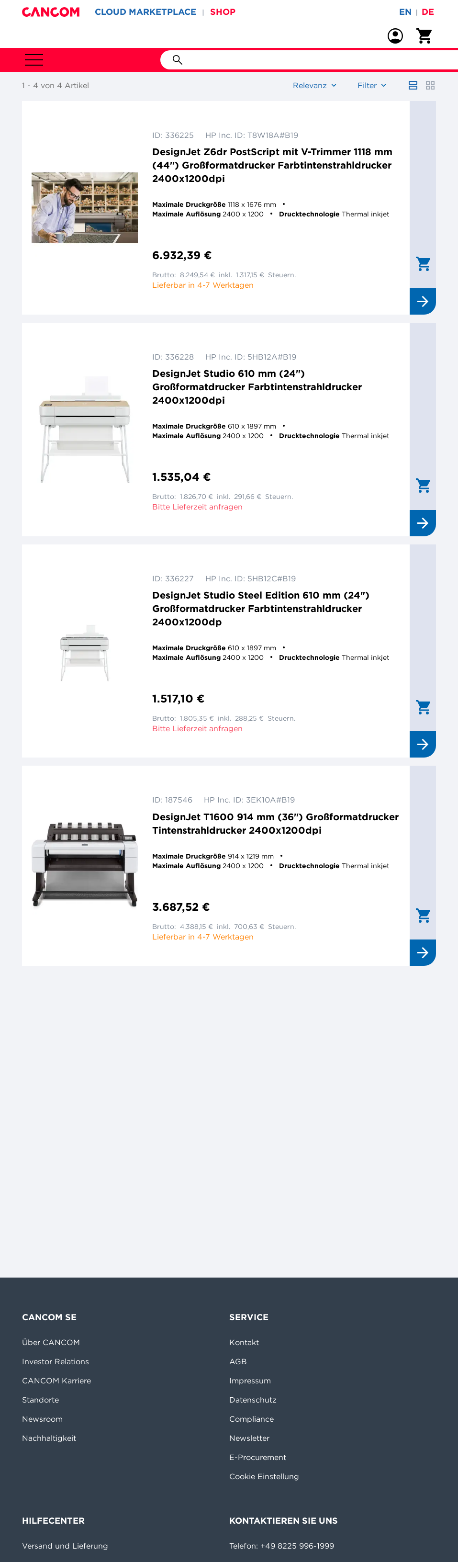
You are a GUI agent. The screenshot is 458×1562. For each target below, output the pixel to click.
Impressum (250, 1380)
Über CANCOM (51, 1342)
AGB (238, 1361)
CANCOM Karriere (56, 1380)
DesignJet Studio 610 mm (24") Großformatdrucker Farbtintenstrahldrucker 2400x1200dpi (257, 386)
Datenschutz (253, 1399)
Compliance (251, 1419)
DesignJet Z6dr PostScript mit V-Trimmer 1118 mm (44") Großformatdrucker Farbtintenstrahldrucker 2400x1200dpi (272, 165)
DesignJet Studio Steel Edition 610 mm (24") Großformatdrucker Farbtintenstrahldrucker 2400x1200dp (260, 608)
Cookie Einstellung (264, 1476)
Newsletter (249, 1438)
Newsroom (42, 1419)
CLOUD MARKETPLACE (145, 11)
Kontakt (244, 1342)
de (428, 11)
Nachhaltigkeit (49, 1438)
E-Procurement (257, 1457)
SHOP (222, 11)
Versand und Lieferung (65, 1546)
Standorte (40, 1399)
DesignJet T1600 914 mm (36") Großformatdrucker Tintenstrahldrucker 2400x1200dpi (275, 823)
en (405, 11)
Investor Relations (55, 1361)
